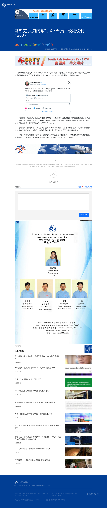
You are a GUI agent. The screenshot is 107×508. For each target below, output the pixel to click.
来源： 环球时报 (65, 49)
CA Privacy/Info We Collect (36, 486)
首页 (14, 486)
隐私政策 (22, 486)
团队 (49, 486)
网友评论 (18, 187)
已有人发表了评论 (85, 187)
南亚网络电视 (8, 5)
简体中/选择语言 (93, 494)
